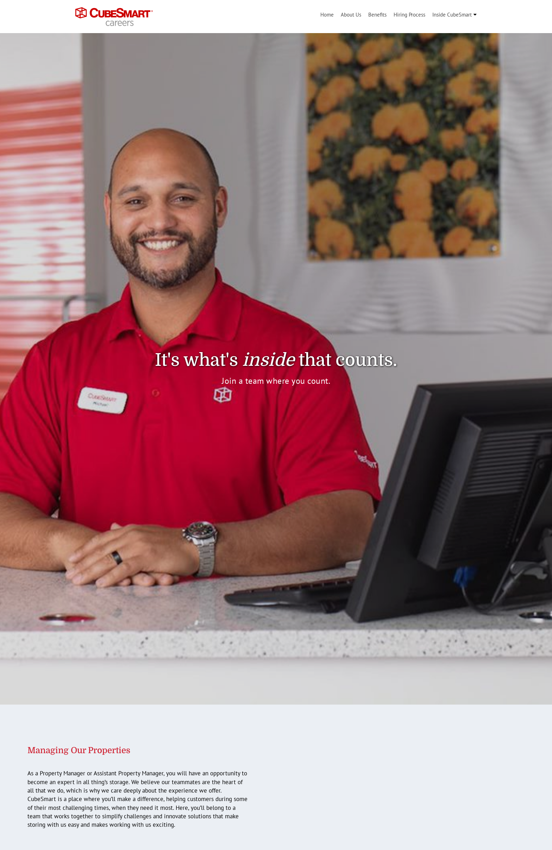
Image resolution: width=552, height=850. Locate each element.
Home (327, 14)
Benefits (377, 14)
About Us (351, 14)
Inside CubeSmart (452, 14)
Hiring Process (409, 14)
